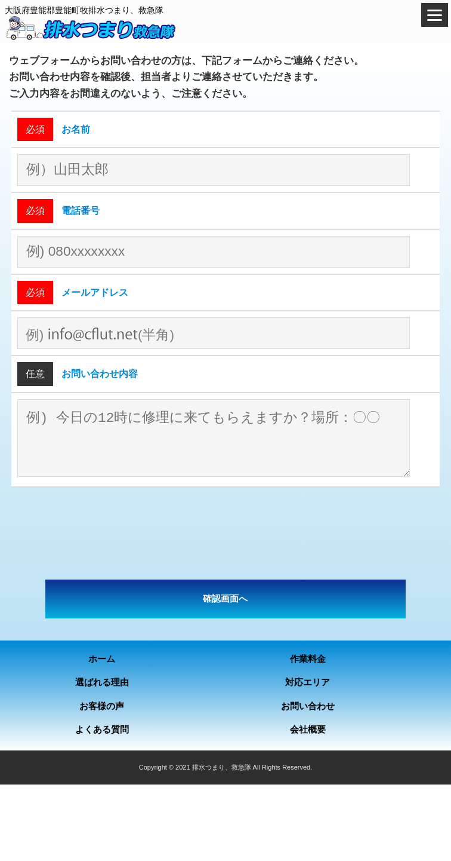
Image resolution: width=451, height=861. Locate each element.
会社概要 (308, 729)
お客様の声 (101, 706)
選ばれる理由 (102, 682)
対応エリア (307, 682)
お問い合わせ (308, 706)
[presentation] (225, 533)
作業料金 (308, 659)
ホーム (101, 659)
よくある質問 (102, 729)
